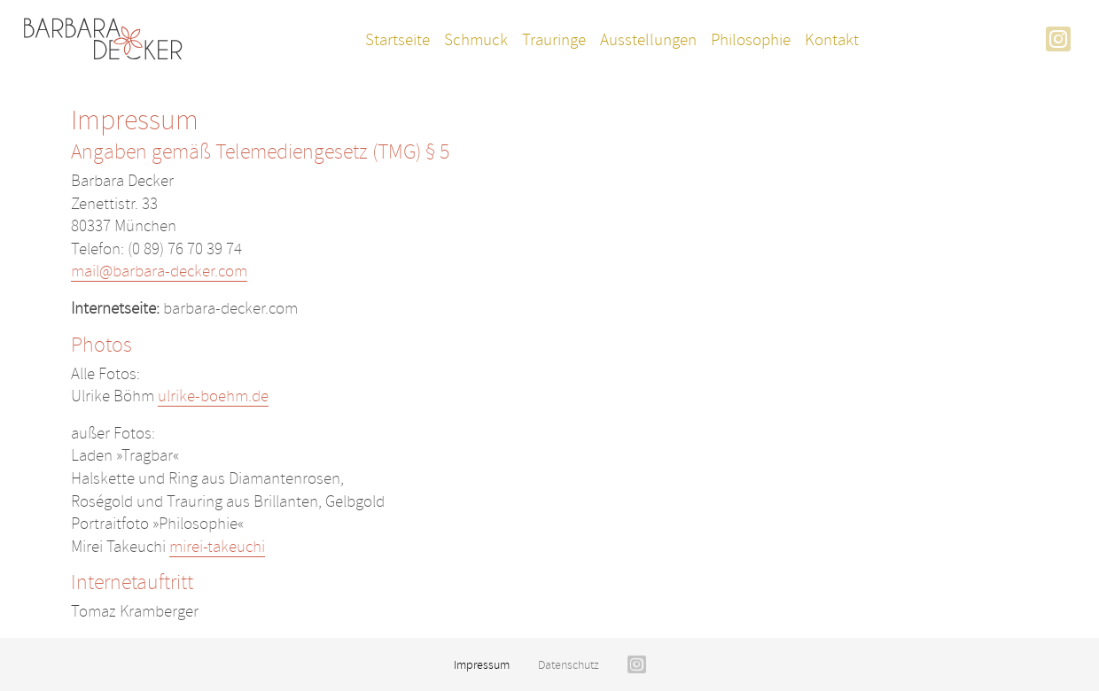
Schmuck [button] (476, 39)
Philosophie (751, 39)
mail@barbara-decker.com (159, 271)
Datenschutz (568, 664)
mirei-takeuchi (217, 546)
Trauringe (554, 39)
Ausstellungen (648, 39)
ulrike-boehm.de (213, 396)
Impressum (482, 664)
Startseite (397, 39)
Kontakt (832, 39)
